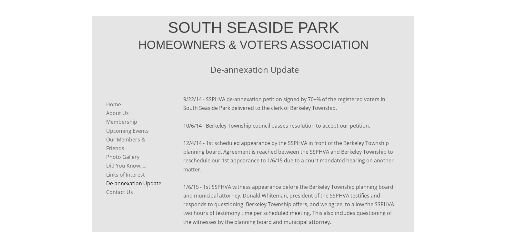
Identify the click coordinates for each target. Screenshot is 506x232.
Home (113, 104)
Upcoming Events (127, 130)
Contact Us (119, 192)
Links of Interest (125, 174)
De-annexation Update (133, 183)
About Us (117, 113)
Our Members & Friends (125, 144)
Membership (121, 121)
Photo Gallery (122, 156)
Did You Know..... (126, 165)
